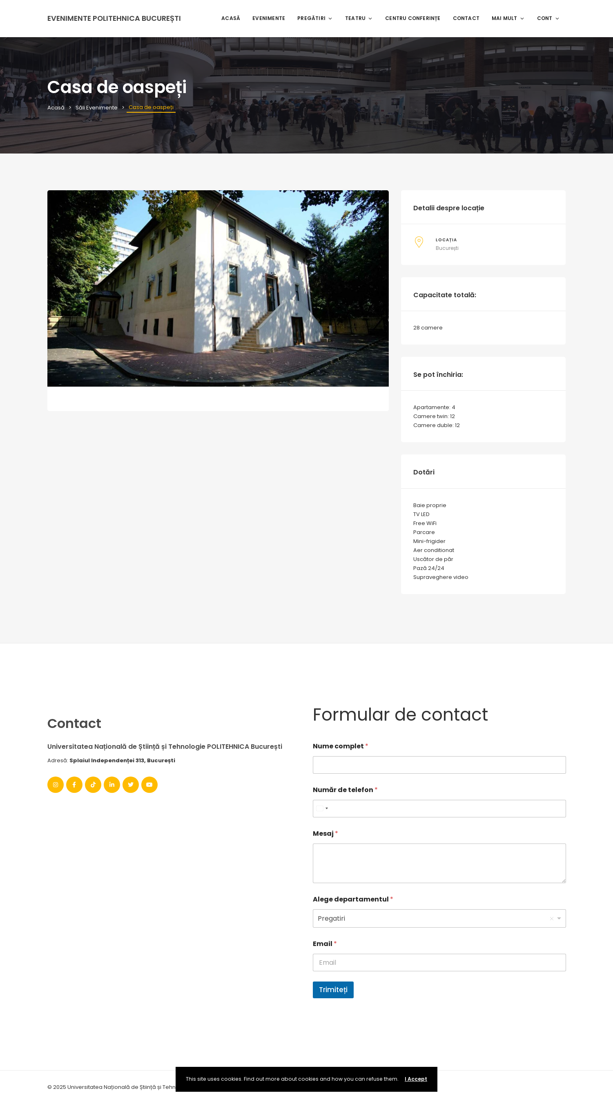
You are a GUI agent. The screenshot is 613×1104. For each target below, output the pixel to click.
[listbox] (439, 918)
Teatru (359, 18)
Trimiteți (333, 990)
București (447, 248)
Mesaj (325, 833)
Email (325, 944)
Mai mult (508, 18)
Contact (466, 18)
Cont (548, 18)
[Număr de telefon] (439, 808)
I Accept (416, 1078)
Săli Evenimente (97, 107)
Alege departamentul (353, 899)
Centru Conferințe (412, 18)
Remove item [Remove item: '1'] (552, 919)
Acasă (230, 18)
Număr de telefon (345, 790)
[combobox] (322, 808)
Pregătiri (315, 18)
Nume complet (340, 746)
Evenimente (268, 18)
